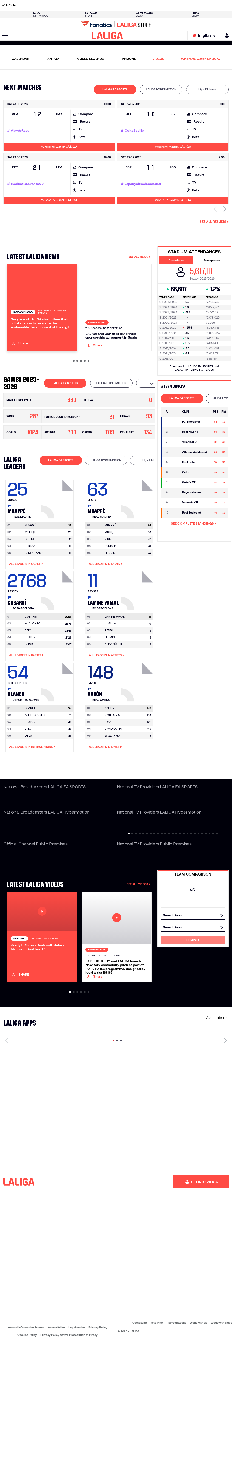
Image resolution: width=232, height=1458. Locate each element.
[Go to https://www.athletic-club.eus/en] (23, 5)
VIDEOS (158, 59)
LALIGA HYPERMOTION (161, 89)
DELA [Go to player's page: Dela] (28, 785)
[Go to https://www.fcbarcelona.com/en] (77, 5)
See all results (214, 221)
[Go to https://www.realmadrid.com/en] (173, 5)
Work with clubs (221, 1437)
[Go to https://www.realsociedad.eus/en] (194, 5)
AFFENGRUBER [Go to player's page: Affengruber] (35, 764)
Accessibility (56, 1442)
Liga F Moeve (207, 89)
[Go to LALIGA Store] (116, 24)
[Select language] (205, 36)
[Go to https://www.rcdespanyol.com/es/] (141, 5)
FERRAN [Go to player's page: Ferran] (30, 595)
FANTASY (53, 59)
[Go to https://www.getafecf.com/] (87, 5)
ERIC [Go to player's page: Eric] (28, 679)
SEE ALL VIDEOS (138, 933)
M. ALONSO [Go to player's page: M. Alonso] (32, 673)
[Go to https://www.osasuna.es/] (45, 5)
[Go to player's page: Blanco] (57, 730)
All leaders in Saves (105, 796)
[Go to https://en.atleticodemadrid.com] (34, 5)
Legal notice (76, 1442)
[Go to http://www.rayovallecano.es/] (119, 5)
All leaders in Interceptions (32, 796)
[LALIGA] (107, 35)
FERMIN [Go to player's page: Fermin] (110, 686)
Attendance (176, 259)
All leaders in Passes (26, 704)
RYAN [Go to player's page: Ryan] (108, 771)
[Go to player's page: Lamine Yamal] (137, 639)
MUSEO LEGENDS (90, 59)
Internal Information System (26, 1442)
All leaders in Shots (105, 613)
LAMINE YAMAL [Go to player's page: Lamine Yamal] (35, 602)
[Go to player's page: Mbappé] (57, 547)
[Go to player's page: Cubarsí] (57, 639)
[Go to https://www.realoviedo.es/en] (184, 5)
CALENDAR (20, 59)
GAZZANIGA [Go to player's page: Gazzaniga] (112, 785)
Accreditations (176, 1437)
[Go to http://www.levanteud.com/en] (109, 5)
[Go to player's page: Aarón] (137, 730)
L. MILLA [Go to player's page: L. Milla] (110, 673)
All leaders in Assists (106, 704)
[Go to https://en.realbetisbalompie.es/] (162, 5)
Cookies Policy (27, 1449)
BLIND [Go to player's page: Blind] (29, 693)
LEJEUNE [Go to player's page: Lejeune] (31, 686)
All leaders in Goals (26, 613)
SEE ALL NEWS (139, 256)
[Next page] (225, 1155)
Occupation (212, 259)
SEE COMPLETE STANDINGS (193, 523)
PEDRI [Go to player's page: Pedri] (109, 679)
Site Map (157, 1437)
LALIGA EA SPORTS (114, 89)
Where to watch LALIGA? (200, 59)
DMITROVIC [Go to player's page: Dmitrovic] (112, 764)
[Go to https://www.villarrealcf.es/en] (226, 5)
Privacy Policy (97, 1442)
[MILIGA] (225, 35)
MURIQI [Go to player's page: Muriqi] (30, 581)
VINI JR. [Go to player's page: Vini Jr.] (110, 588)
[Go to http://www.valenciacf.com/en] (215, 5)
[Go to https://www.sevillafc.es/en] (205, 5)
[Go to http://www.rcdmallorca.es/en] (151, 5)
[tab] (115, 89)
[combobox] (193, 965)
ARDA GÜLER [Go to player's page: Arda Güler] (113, 693)
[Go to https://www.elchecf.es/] (66, 5)
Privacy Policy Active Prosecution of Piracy (69, 1449)
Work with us (198, 1437)
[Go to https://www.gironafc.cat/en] (98, 5)
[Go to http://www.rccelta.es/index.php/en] (130, 5)
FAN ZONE (128, 59)
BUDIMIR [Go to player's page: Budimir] (30, 588)
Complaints (139, 1437)
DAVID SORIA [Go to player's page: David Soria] (113, 778)
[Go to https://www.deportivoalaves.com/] (55, 5)
